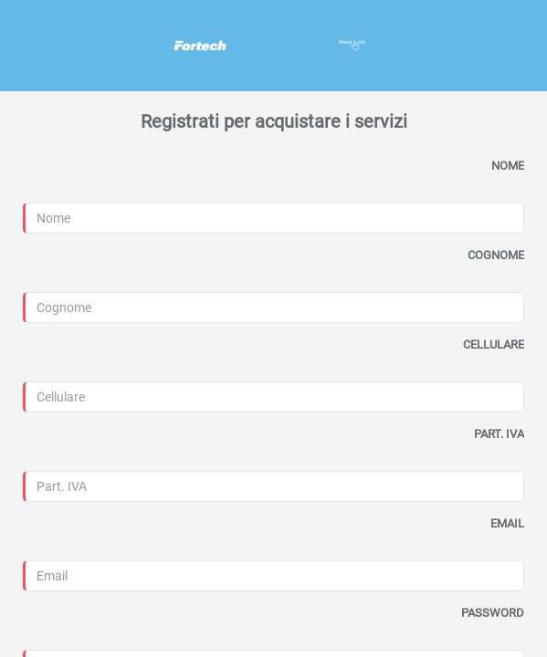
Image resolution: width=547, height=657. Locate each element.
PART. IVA (499, 434)
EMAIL (507, 523)
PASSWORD (492, 613)
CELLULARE (493, 344)
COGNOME (496, 255)
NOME (507, 165)
